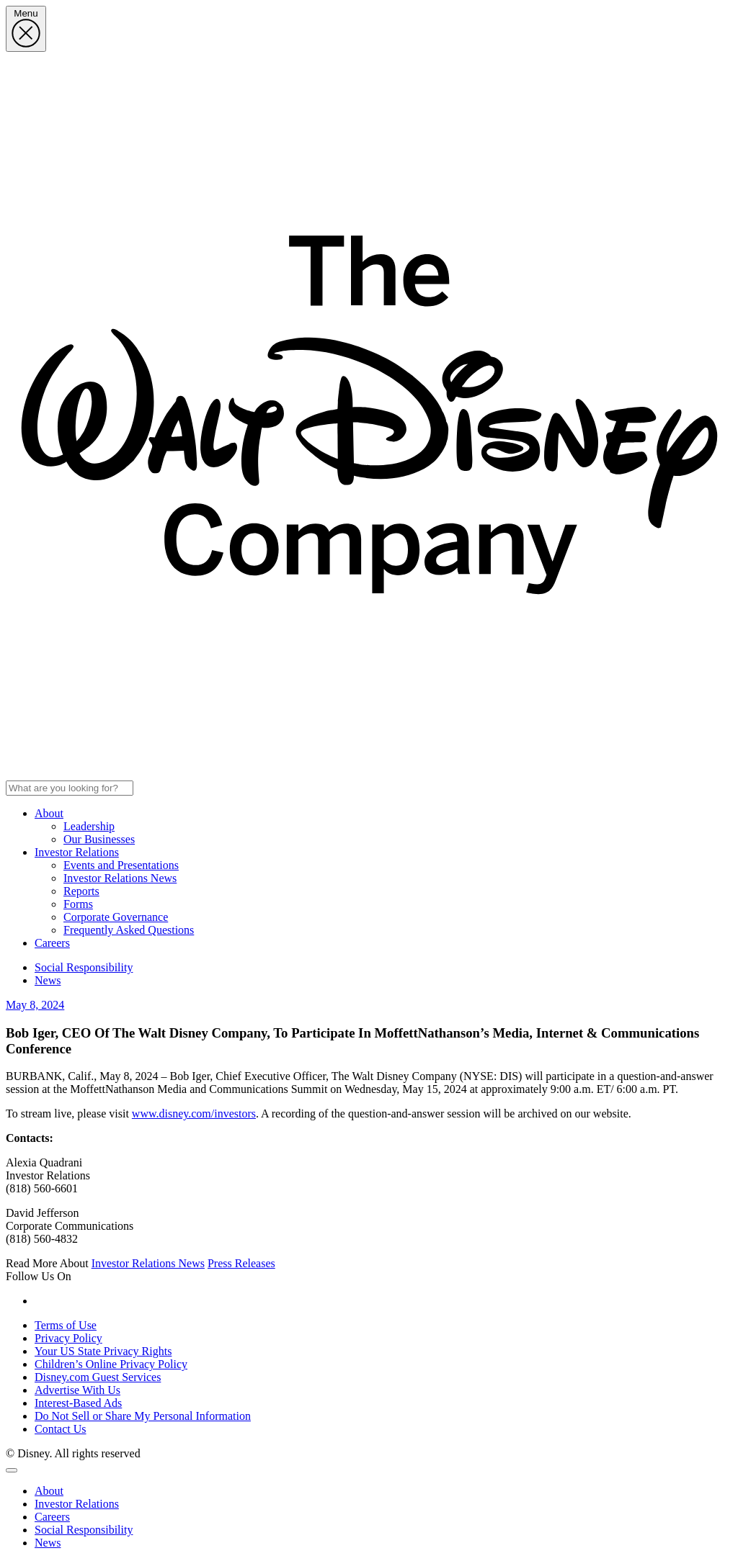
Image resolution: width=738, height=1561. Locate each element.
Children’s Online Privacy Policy (111, 1364)
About (49, 813)
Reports (81, 891)
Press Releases (241, 1263)
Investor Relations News (120, 878)
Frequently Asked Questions (128, 930)
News (48, 980)
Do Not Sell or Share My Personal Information (143, 1416)
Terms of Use (66, 1325)
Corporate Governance (115, 917)
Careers (52, 943)
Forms (78, 904)
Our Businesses (99, 839)
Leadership (89, 826)
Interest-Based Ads (78, 1403)
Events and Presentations (121, 865)
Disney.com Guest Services (98, 1377)
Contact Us (60, 1429)
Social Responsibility (84, 967)
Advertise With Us (77, 1390)
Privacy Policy (68, 1338)
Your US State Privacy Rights (103, 1351)
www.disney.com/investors (194, 1113)
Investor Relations (77, 852)
